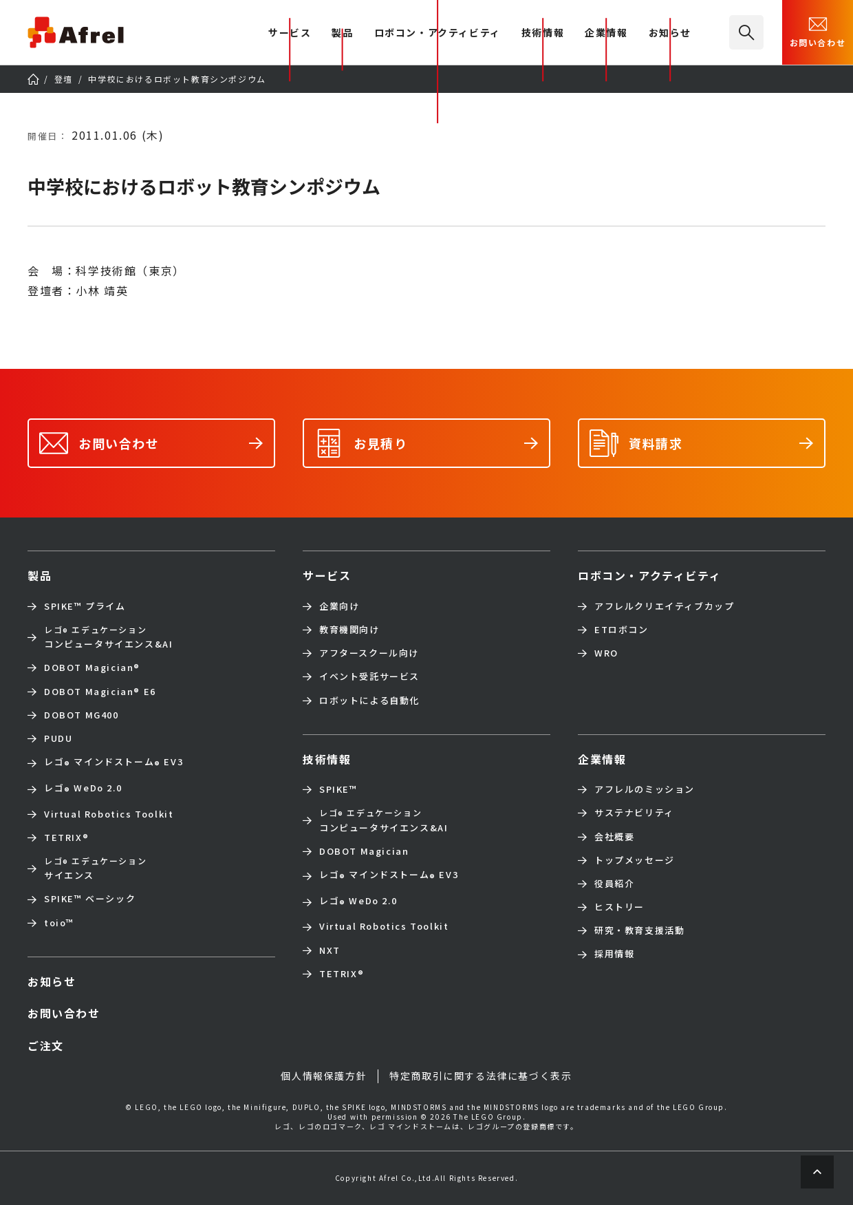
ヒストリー (619, 907)
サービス (327, 575)
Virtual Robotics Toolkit (108, 814)
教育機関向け (349, 629)
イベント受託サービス (369, 676)
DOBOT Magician (92, 667)
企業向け (339, 606)
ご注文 (46, 1045)
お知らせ (670, 33)
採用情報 (614, 954)
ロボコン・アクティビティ (437, 33)
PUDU (58, 738)
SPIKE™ (338, 789)
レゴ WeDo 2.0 (83, 789)
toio (59, 923)
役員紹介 (614, 883)
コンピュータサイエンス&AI (108, 636)
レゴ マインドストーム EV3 (113, 763)
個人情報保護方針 (324, 1076)
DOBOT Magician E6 (100, 691)
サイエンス (95, 868)
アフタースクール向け (369, 653)
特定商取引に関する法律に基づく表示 (480, 1076)
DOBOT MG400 (81, 715)
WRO (606, 653)
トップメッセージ (634, 860)
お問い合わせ (818, 31)
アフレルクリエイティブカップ (664, 606)
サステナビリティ (634, 813)
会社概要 (614, 837)
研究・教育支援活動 (639, 930)
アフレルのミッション (644, 789)
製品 (342, 33)
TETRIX (66, 837)
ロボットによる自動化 (369, 700)
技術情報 (542, 33)
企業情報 (606, 33)
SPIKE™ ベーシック (90, 899)
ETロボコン (621, 629)
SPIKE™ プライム (85, 606)
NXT (330, 950)
